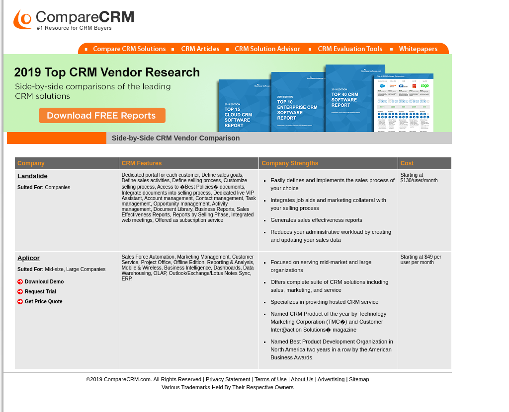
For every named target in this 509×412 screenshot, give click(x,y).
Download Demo (44, 281)
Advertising (331, 379)
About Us (302, 379)
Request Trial (40, 291)
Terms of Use (270, 379)
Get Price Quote (44, 301)
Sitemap (359, 379)
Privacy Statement (228, 379)
